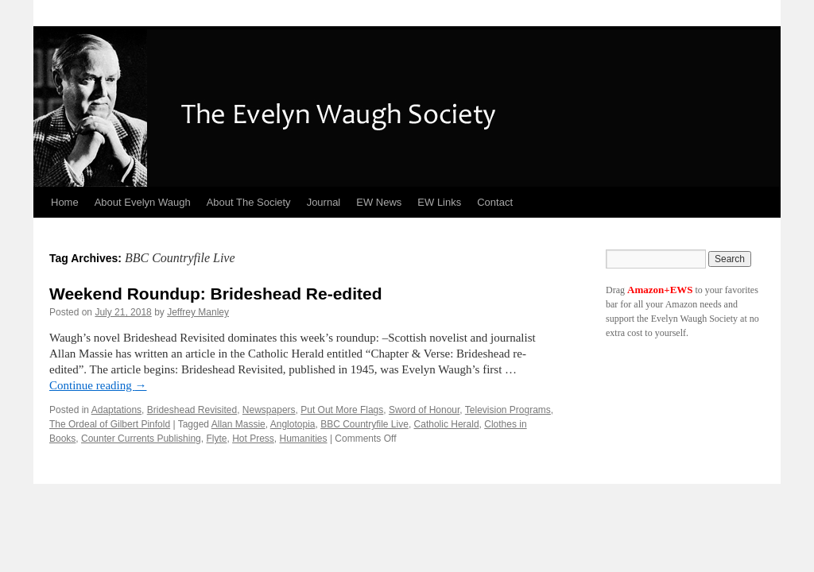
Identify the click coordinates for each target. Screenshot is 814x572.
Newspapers (269, 409)
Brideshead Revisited (192, 409)
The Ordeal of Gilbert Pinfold (109, 424)
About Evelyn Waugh (143, 202)
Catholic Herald (446, 424)
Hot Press (253, 438)
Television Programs (508, 409)
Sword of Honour (424, 409)
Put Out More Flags (341, 409)
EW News (378, 202)
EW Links (439, 202)
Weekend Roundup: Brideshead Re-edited (215, 293)
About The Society (249, 202)
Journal (324, 202)
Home (65, 202)
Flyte (216, 438)
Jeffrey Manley (198, 312)
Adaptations (116, 409)
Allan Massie (238, 424)
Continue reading (97, 385)
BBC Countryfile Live (364, 424)
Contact (495, 202)
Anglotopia (293, 424)
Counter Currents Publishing (141, 438)
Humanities (304, 438)
